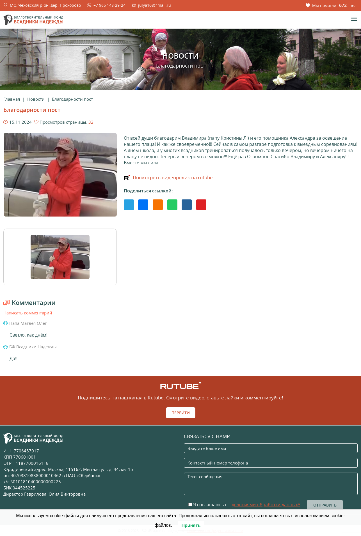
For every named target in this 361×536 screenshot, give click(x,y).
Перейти (181, 412)
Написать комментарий (27, 313)
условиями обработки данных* (266, 505)
